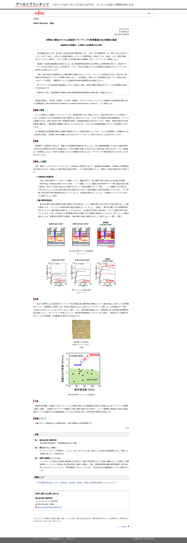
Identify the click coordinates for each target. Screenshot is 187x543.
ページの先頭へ (123, 527)
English (36, 19)
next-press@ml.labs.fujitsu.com (48, 507)
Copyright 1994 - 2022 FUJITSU (143, 539)
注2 (114, 56)
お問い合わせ (70, 539)
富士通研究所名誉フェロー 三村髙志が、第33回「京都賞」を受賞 (63, 483)
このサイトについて (40, 539)
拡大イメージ (81, 254)
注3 (59, 59)
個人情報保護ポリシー (56, 539)
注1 (85, 53)
